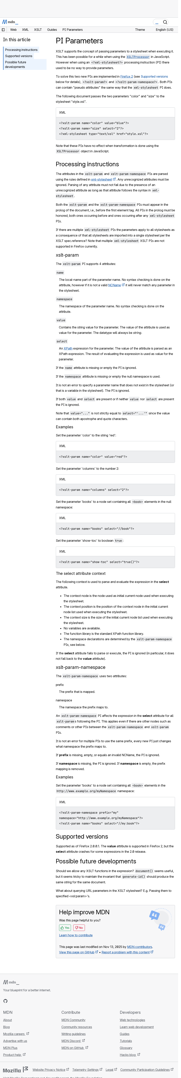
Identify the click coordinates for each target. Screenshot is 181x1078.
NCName (114, 285)
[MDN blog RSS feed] (33, 1001)
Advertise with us (15, 1041)
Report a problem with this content (126, 952)
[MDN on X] (19, 1001)
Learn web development (137, 1027)
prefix (60, 685)
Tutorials (126, 1041)
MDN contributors (139, 947)
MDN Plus (10, 1048)
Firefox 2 (126, 76)
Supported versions (154, 76)
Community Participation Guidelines (145, 1070)
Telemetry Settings (85, 1070)
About (7, 1020)
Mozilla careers (14, 1034)
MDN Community (73, 1020)
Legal (109, 1070)
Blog (6, 1027)
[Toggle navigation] (173, 22)
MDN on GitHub (72, 1048)
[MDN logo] (11, 982)
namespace (64, 700)
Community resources (76, 1027)
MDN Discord (71, 1041)
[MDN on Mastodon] (26, 1001)
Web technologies (132, 1020)
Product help (12, 1055)
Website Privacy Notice (49, 1070)
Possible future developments (15, 64)
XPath (68, 348)
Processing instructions (21, 50)
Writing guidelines (73, 1034)
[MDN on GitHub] (5, 1001)
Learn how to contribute (76, 935)
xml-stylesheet (101, 179)
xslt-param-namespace (80, 667)
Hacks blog (128, 1055)
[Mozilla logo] (15, 1069)
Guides (124, 1034)
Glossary (126, 1048)
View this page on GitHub (76, 952)
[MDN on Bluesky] (12, 1001)
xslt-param (67, 255)
